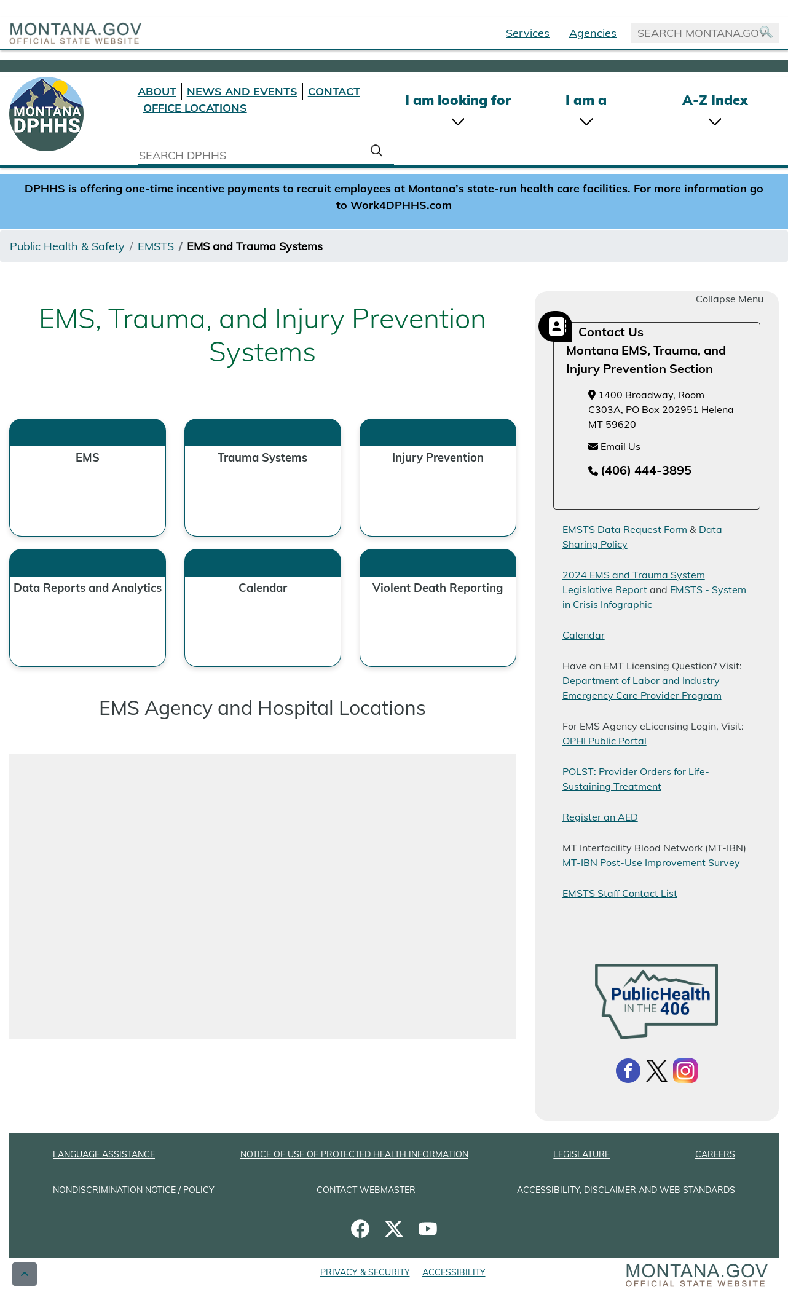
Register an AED (600, 817)
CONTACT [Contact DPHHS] (334, 91)
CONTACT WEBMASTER (366, 1189)
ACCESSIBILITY (454, 1272)
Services (528, 33)
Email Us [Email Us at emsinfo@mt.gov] (614, 446)
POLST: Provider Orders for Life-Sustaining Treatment (635, 778)
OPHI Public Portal (604, 741)
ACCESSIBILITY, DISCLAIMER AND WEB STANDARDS (626, 1189)
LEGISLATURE (581, 1154)
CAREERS (715, 1154)
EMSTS (156, 246)
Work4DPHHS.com (401, 205)
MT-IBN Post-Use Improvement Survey (651, 862)
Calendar (583, 635)
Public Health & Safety (67, 246)
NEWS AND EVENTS (242, 91)
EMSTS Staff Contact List (619, 893)
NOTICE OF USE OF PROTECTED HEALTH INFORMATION (354, 1154)
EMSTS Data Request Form (624, 529)
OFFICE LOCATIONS (195, 108)
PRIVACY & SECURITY (365, 1272)
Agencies (593, 33)
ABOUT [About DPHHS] (157, 91)
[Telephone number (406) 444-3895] (639, 471)
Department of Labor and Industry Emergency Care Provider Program (642, 687)
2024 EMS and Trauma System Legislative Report (633, 582)
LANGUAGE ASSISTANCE (104, 1154)
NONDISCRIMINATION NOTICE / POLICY (134, 1189)
